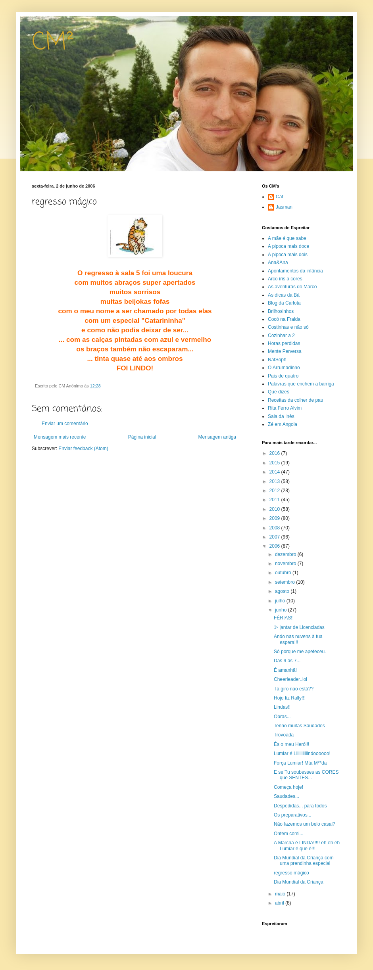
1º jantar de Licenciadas (299, 627)
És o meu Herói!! (291, 744)
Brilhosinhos (281, 311)
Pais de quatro (283, 376)
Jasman (284, 207)
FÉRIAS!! (284, 618)
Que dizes (278, 392)
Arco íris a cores (285, 279)
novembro (286, 563)
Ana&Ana (278, 262)
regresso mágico (291, 873)
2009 (275, 518)
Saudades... (286, 796)
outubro (283, 572)
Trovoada (284, 735)
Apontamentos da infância (295, 271)
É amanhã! (285, 670)
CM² (53, 43)
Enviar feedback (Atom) (83, 448)
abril (280, 903)
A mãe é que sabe (287, 238)
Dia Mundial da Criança (298, 882)
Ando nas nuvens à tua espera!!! (298, 639)
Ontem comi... (289, 833)
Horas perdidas (284, 343)
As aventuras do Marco (292, 286)
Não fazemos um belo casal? (304, 824)
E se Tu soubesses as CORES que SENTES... (306, 774)
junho (281, 610)
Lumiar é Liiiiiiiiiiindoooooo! (302, 753)
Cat (279, 196)
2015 (275, 463)
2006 (275, 546)
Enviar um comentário (65, 423)
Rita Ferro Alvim (285, 408)
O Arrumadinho (284, 367)
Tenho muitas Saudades (299, 725)
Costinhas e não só (288, 327)
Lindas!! (282, 707)
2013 (275, 481)
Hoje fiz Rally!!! (290, 698)
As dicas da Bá (284, 295)
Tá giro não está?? (293, 689)
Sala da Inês (281, 416)
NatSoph (277, 359)
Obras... (282, 716)
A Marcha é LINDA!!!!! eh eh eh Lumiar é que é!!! (307, 845)
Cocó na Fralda (284, 319)
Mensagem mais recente (60, 437)
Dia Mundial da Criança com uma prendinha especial (304, 860)
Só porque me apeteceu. (300, 651)
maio (280, 894)
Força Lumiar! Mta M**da (300, 763)
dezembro (286, 554)
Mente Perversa (285, 351)
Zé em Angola (282, 424)
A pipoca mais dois (288, 254)
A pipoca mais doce (288, 246)
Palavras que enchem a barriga (301, 384)
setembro (285, 582)
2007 (275, 537)
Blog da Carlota (284, 303)
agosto (282, 591)
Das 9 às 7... (287, 660)
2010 (275, 509)
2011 (275, 499)
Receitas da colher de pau (295, 400)
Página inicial (142, 437)
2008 (275, 528)
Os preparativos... (292, 815)
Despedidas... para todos (300, 806)
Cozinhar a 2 (281, 335)
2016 (275, 453)
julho (280, 601)
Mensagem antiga (217, 437)
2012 (275, 490)
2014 (275, 472)
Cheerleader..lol (290, 679)
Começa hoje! (288, 787)
